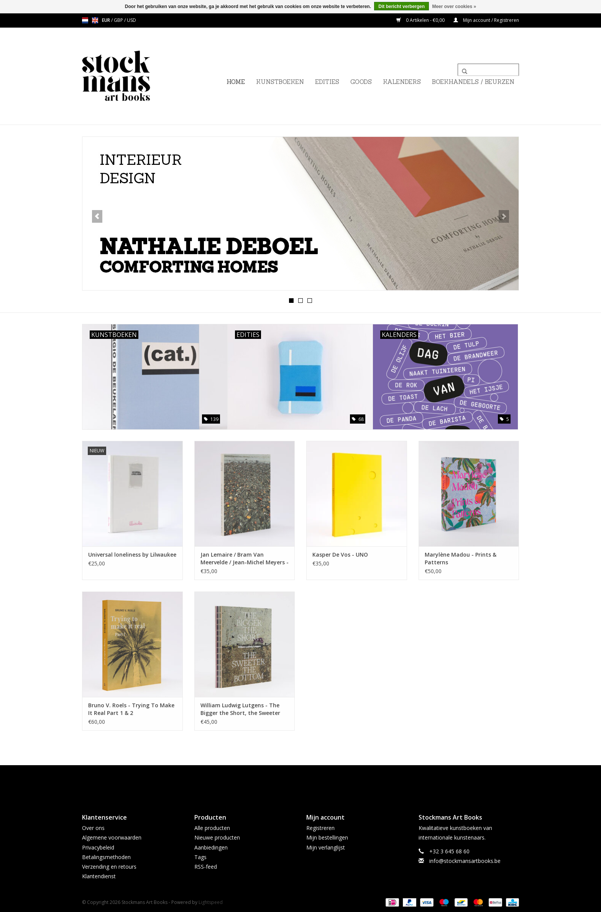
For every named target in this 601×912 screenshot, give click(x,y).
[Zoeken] (488, 70)
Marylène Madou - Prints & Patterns (460, 557)
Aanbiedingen (211, 847)
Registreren (320, 827)
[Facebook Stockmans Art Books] (287, 782)
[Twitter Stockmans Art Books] (300, 782)
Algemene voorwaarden (111, 837)
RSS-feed (205, 866)
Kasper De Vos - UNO (340, 554)
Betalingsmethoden (106, 856)
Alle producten (212, 827)
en (95, 20)
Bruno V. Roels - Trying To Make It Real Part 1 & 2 (131, 708)
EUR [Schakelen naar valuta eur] (106, 20)
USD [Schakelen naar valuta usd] (131, 20)
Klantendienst (99, 875)
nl (85, 20)
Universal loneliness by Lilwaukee (132, 554)
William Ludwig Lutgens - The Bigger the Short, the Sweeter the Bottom (240, 708)
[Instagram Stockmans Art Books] (314, 782)
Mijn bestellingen (327, 837)
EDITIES (327, 81)
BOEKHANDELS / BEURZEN (473, 81)
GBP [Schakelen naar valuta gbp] (119, 20)
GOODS (361, 81)
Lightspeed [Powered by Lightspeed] (211, 902)
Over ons (93, 827)
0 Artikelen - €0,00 (421, 20)
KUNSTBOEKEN (280, 81)
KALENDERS (402, 81)
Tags (200, 856)
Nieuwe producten (217, 837)
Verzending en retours (109, 866)
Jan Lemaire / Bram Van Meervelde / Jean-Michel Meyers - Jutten (244, 558)
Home (236, 81)
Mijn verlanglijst (325, 847)
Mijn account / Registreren (486, 20)
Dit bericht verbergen (401, 6)
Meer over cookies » (454, 6)
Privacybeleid (98, 847)
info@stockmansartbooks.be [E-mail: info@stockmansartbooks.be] (465, 860)
